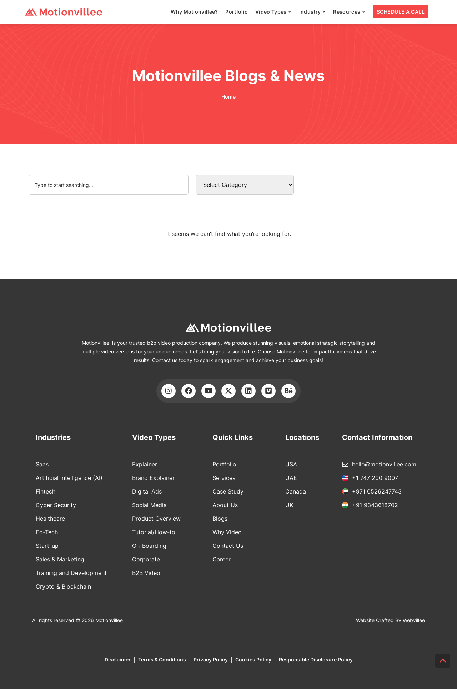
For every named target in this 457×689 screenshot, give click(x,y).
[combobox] (109, 185)
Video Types (273, 11)
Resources (349, 11)
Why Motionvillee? (194, 12)
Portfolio (236, 12)
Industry (312, 11)
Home (228, 97)
